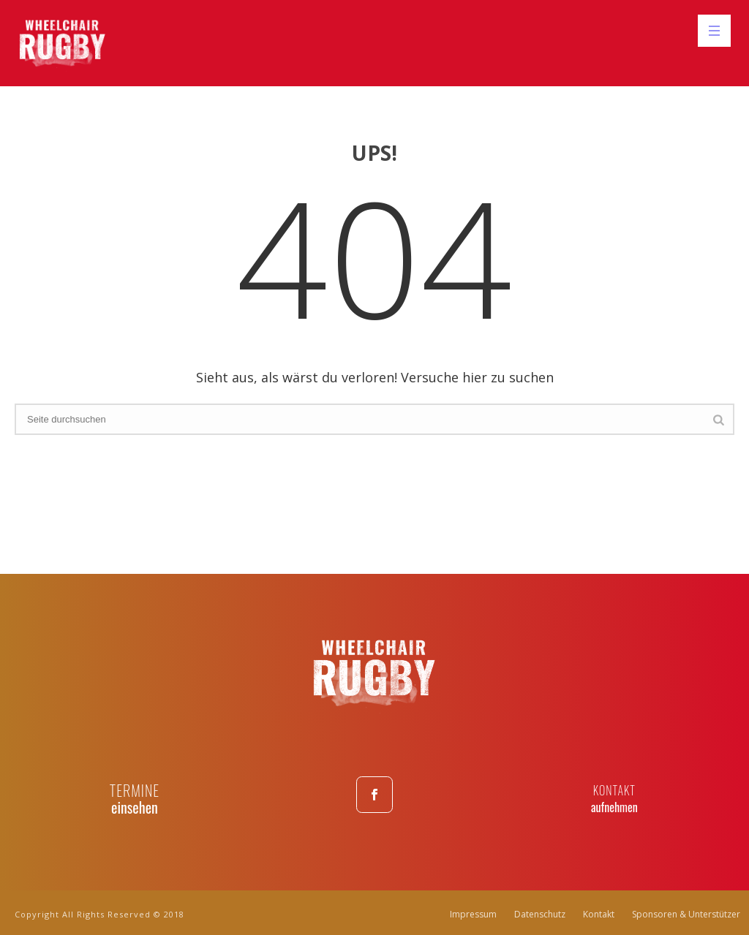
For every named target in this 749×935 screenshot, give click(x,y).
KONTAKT (614, 790)
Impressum (473, 914)
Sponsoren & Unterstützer (686, 914)
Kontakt (598, 914)
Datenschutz (539, 914)
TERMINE (134, 790)
